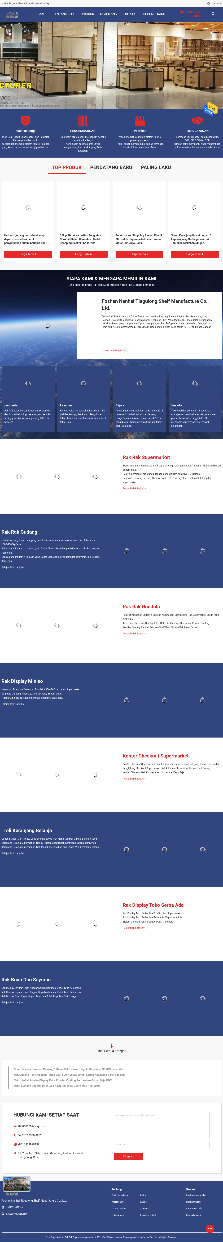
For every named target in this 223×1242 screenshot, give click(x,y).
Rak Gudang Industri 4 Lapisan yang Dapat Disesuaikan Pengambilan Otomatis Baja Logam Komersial (51, 550)
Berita (143, 1195)
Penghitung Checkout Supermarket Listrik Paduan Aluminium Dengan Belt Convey (167, 768)
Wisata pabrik (118, 1202)
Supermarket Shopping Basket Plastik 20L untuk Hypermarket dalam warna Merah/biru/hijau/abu (139, 239)
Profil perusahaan (120, 1195)
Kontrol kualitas (119, 1208)
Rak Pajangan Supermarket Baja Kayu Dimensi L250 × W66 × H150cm (57, 1086)
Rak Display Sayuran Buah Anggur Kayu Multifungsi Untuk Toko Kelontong (41, 988)
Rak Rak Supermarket (146, 457)
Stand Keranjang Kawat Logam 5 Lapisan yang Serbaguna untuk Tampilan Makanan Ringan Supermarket (191, 239)
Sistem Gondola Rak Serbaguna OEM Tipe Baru (148, 921)
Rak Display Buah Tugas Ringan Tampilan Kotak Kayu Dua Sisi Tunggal (39, 996)
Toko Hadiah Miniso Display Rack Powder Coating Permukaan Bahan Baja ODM (63, 1080)
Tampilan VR (110, 14)
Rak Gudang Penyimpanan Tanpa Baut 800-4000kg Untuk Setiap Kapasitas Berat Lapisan (69, 1074)
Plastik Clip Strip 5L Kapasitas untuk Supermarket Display (32, 697)
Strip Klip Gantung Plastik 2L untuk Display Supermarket (32, 693)
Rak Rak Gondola (141, 606)
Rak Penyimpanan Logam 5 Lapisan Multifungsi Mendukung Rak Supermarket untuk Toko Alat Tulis (171, 616)
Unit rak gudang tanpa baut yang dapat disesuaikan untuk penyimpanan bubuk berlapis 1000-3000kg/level (26, 239)
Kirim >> (128, 1156)
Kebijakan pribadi (148, 1215)
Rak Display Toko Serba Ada (153, 905)
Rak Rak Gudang (19, 532)
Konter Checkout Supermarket (156, 756)
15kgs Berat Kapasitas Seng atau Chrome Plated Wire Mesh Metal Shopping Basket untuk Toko (80, 239)
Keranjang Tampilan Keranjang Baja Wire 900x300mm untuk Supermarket (41, 689)
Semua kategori (193, 1215)
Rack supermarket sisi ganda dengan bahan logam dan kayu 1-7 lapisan (161, 474)
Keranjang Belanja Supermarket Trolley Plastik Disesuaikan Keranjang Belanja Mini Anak (49, 842)
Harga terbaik (28, 254)
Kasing (143, 1202)
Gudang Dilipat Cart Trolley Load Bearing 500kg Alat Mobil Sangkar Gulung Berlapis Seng (49, 838)
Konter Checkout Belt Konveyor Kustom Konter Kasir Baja (153, 772)
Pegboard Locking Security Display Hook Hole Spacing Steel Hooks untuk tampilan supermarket (167, 480)
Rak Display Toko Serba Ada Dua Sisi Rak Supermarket (152, 913)
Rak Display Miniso (22, 681)
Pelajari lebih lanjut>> (113, 350)
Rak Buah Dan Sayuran (26, 980)
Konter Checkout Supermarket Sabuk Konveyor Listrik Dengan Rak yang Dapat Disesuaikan (171, 764)
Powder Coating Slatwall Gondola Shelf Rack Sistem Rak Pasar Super (160, 627)
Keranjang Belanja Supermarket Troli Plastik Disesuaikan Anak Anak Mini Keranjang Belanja (51, 847)
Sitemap (144, 1208)
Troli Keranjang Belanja (27, 830)
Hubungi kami (118, 1215)
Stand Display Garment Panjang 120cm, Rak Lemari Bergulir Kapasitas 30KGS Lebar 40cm (70, 1069)
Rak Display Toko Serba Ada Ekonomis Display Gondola (152, 917)
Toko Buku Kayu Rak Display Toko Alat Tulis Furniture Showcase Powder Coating (166, 623)
